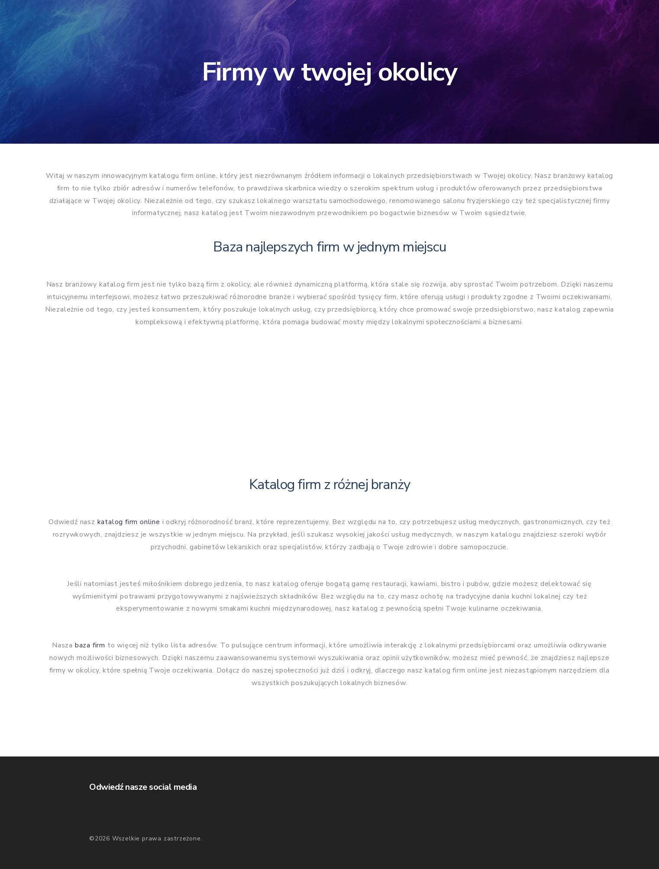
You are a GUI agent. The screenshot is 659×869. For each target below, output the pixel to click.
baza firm (90, 645)
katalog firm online (128, 522)
